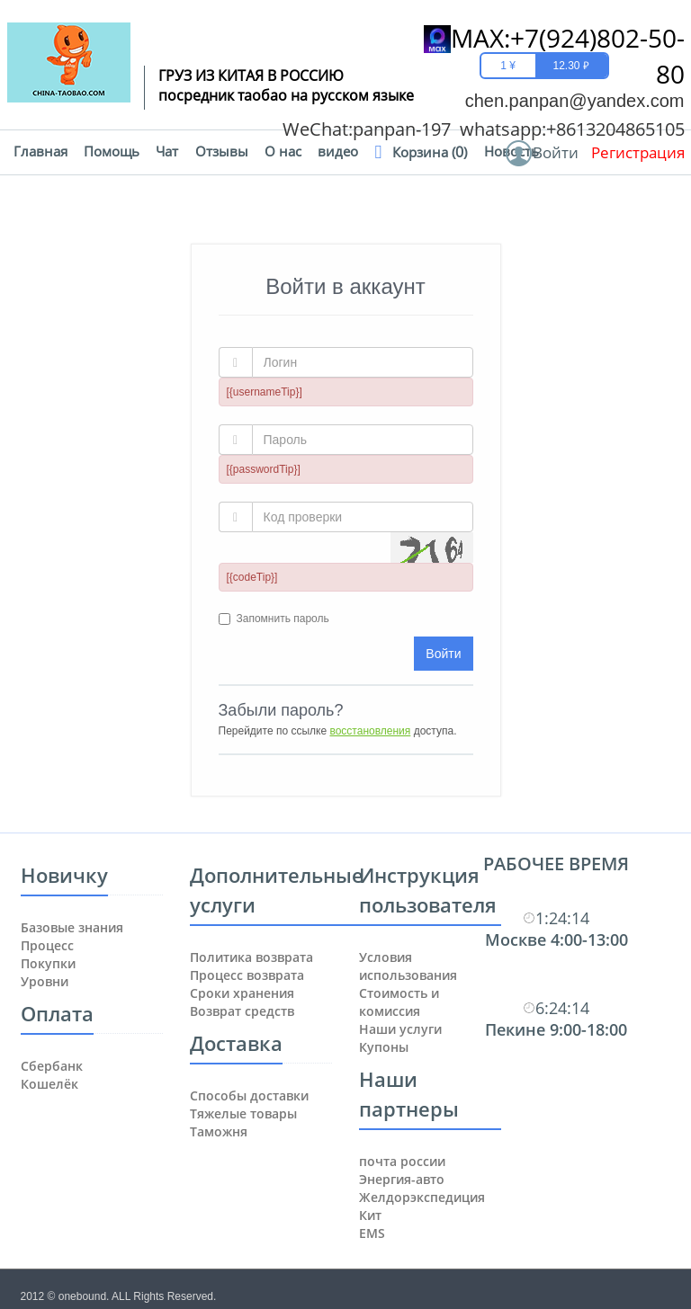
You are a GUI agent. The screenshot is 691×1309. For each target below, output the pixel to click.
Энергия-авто (401, 1179)
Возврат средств (242, 1011)
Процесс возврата (247, 975)
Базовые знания (72, 927)
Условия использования (408, 966)
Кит (370, 1215)
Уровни (44, 981)
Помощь (111, 151)
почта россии (402, 1161)
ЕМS (372, 1233)
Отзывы (221, 151)
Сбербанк (52, 1065)
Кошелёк (49, 1083)
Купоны (383, 1046)
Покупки (48, 963)
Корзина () (429, 152)
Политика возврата (251, 957)
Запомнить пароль (283, 618)
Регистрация (638, 152)
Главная (40, 151)
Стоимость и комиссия (399, 1002)
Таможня (218, 1131)
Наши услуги (400, 1028)
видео (338, 151)
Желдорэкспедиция (422, 1197)
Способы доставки (249, 1095)
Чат (167, 151)
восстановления (369, 731)
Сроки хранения (242, 993)
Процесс (47, 945)
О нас (283, 151)
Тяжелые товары (243, 1113)
